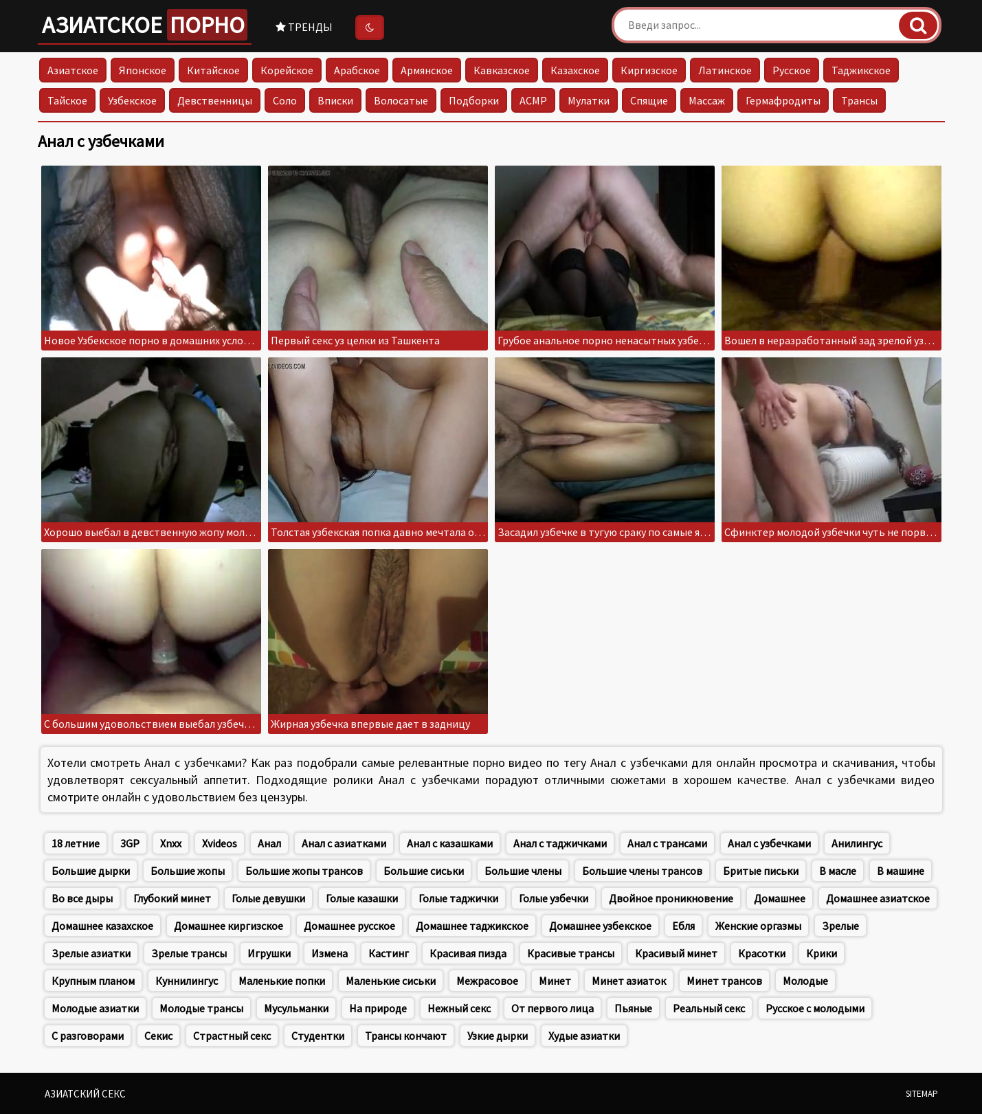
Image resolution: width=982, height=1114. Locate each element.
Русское (791, 70)
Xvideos (219, 843)
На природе (378, 1008)
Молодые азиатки (95, 1008)
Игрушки (269, 953)
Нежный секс (459, 1008)
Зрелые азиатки (91, 953)
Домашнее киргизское (228, 926)
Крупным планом (93, 981)
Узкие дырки (497, 1036)
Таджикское (861, 70)
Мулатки (589, 100)
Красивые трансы (570, 953)
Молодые (805, 981)
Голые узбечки (553, 898)
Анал (269, 843)
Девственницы (214, 100)
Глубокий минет (172, 898)
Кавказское (501, 70)
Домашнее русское (349, 926)
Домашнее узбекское (600, 926)
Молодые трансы (201, 1008)
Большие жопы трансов (304, 871)
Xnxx (170, 843)
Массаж (707, 100)
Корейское (286, 70)
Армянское (427, 70)
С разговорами (88, 1036)
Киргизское (649, 70)
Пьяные (633, 1008)
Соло (285, 100)
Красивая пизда (467, 953)
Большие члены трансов (642, 871)
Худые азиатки (584, 1036)
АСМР (533, 100)
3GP (130, 843)
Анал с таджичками (560, 843)
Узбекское (132, 100)
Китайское (213, 70)
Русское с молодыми (815, 1008)
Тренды (304, 27)
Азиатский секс (85, 1093)
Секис (158, 1036)
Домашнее (779, 898)
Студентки (317, 1036)
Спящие (649, 100)
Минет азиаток (629, 981)
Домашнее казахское (102, 926)
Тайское (67, 100)
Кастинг (388, 953)
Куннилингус (186, 981)
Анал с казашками (450, 843)
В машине (900, 871)
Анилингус (857, 843)
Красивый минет (676, 953)
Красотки (761, 953)
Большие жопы (187, 871)
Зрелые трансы (189, 953)
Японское (142, 70)
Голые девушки (268, 898)
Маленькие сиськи (391, 981)
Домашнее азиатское (878, 898)
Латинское (725, 70)
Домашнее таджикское (472, 926)
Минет (555, 981)
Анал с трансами (667, 843)
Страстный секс (232, 1036)
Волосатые (401, 100)
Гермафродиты (783, 100)
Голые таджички (458, 898)
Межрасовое (487, 981)
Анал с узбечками (769, 843)
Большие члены (522, 871)
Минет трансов (724, 981)
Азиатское (144, 25)
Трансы (859, 100)
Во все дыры (82, 898)
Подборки (474, 100)
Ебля (683, 926)
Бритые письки (761, 871)
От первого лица (552, 1008)
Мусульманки (296, 1008)
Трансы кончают (406, 1036)
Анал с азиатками (344, 843)
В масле (837, 871)
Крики (821, 953)
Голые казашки (362, 898)
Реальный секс (709, 1008)
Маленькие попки (281, 981)
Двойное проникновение (671, 898)
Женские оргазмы (758, 926)
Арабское (357, 70)
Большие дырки (91, 871)
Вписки (335, 100)
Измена (329, 953)
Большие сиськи (423, 871)
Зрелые (840, 926)
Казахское (575, 70)
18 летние (76, 843)
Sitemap (922, 1094)
